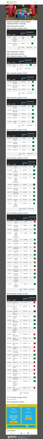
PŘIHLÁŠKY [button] (32, 426)
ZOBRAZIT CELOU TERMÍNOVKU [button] (17, 426)
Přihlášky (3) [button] (28, 418)
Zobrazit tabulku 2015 (11, 399)
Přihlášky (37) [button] (14, 422)
